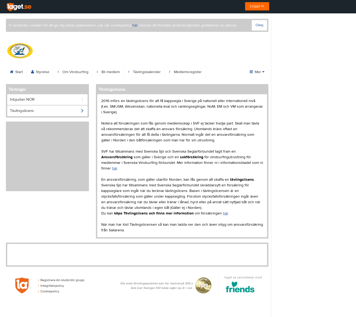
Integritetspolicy (51, 286)
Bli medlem (108, 72)
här (134, 25)
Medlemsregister (185, 72)
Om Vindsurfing (73, 72)
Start (16, 72)
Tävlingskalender (144, 72)
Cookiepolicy (48, 291)
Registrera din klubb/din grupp (61, 280)
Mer (257, 72)
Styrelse (40, 72)
